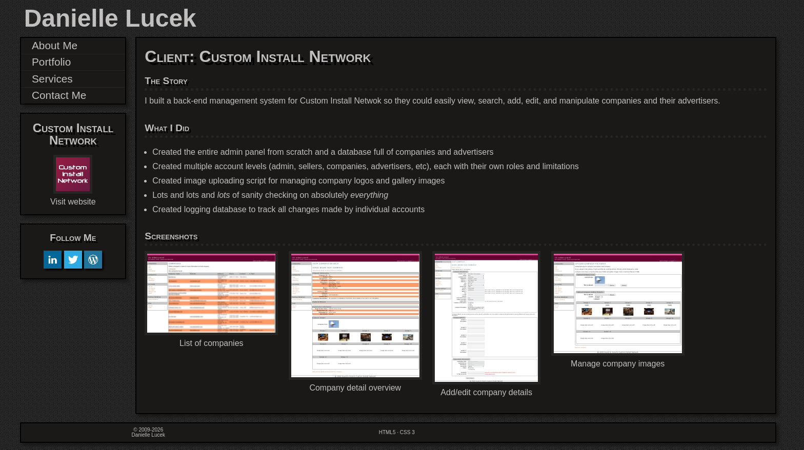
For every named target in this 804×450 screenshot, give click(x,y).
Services (52, 79)
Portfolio (51, 62)
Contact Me (59, 95)
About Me (54, 45)
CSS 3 (407, 432)
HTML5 (387, 432)
